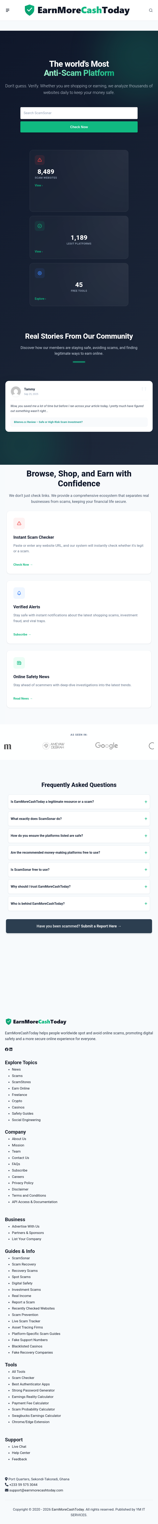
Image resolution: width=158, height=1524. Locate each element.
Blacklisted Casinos (27, 1346)
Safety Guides (22, 1113)
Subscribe (19, 1170)
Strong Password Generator (33, 1390)
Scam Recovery (24, 1264)
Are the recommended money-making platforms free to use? (55, 852)
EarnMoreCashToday (68, 1509)
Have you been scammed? (79, 926)
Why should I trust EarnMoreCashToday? (41, 886)
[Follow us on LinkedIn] (10, 1049)
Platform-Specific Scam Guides (36, 1334)
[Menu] (7, 10)
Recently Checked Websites (33, 1308)
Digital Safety (22, 1283)
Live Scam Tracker (26, 1321)
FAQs (16, 1164)
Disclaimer (20, 1189)
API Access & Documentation (34, 1202)
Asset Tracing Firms (27, 1327)
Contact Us (20, 1158)
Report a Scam (23, 1302)
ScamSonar (21, 1258)
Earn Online (21, 1088)
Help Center (21, 1453)
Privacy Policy (23, 1183)
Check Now (79, 127)
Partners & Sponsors (28, 1233)
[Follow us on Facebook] (6, 1049)
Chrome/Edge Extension (31, 1422)
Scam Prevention (25, 1315)
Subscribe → (22, 634)
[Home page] (78, 10)
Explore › (40, 298)
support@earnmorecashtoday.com (36, 1490)
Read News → (23, 698)
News (16, 1069)
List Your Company (26, 1239)
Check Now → (23, 565)
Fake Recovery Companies (32, 1352)
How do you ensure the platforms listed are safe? (47, 836)
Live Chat (19, 1446)
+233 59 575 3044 (23, 1485)
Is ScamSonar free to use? (30, 870)
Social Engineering (26, 1120)
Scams (17, 1076)
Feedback (19, 1459)
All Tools (18, 1371)
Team (16, 1151)
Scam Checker (23, 1378)
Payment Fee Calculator (30, 1403)
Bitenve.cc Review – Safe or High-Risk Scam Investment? (48, 422)
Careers (18, 1177)
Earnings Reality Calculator (32, 1397)
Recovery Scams (25, 1271)
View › (39, 185)
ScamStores (21, 1082)
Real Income (21, 1296)
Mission (18, 1145)
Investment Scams (26, 1290)
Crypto (17, 1101)
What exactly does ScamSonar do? (36, 819)
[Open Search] (151, 10)
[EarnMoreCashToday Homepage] (38, 1022)
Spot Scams (21, 1277)
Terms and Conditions (29, 1195)
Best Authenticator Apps (31, 1384)
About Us (19, 1139)
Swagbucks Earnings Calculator (36, 1416)
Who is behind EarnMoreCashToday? (38, 904)
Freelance (19, 1095)
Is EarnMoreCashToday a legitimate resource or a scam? (52, 802)
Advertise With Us (26, 1226)
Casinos (18, 1107)
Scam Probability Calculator (33, 1409)
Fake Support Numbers (30, 1340)
